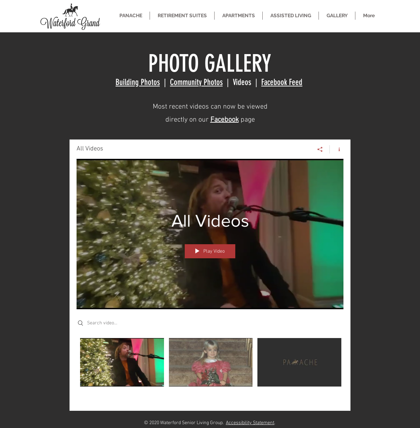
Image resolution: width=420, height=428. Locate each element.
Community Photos (196, 82)
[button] (182, 16)
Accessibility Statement (250, 423)
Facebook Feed (281, 82)
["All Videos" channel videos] (210, 369)
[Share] (320, 149)
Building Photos (138, 82)
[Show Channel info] (336, 149)
